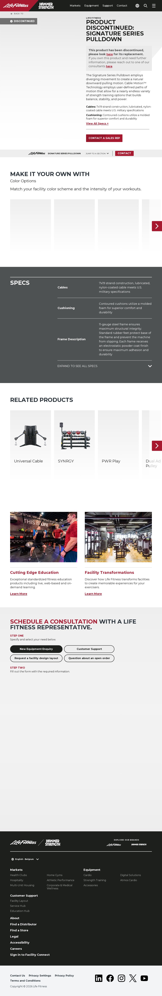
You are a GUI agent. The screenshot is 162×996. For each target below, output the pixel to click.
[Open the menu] (154, 6)
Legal (14, 936)
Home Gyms (54, 875)
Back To (16, 14)
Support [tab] (108, 5)
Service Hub (18, 905)
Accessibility (19, 942)
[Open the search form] (145, 6)
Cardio (88, 875)
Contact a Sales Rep (104, 138)
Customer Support (89, 649)
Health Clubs (18, 875)
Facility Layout (19, 900)
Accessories (91, 885)
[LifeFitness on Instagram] (121, 978)
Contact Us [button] (17, 975)
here (109, 54)
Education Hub (20, 910)
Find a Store (19, 930)
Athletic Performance (60, 880)
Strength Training (95, 880)
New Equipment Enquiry (36, 649)
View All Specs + (97, 123)
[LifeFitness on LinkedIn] (99, 978)
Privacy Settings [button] (40, 975)
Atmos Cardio (128, 880)
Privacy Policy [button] (64, 975)
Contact (122, 5)
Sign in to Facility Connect (30, 955)
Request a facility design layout (36, 658)
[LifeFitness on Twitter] (133, 978)
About (14, 918)
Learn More (18, 594)
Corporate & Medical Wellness (59, 887)
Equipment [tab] (91, 5)
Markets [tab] (75, 5)
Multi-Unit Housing (22, 885)
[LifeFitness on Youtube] (144, 978)
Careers (16, 949)
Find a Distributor (23, 924)
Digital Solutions (130, 875)
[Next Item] (157, 226)
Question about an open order (89, 658)
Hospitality (16, 880)
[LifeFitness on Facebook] (110, 978)
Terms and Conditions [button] (25, 980)
